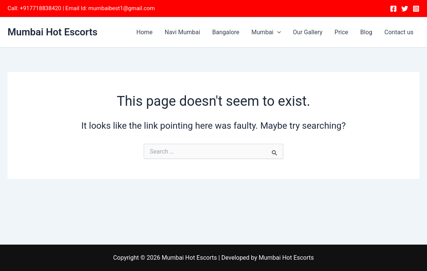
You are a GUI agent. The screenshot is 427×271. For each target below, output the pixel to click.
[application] (277, 32)
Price (341, 32)
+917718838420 (40, 8)
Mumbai (266, 32)
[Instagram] (416, 8)
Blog (366, 32)
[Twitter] (404, 8)
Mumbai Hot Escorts (52, 32)
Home (145, 32)
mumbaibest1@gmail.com (121, 8)
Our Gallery (308, 32)
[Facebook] (393, 8)
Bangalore (226, 32)
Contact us (398, 32)
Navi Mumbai (182, 32)
